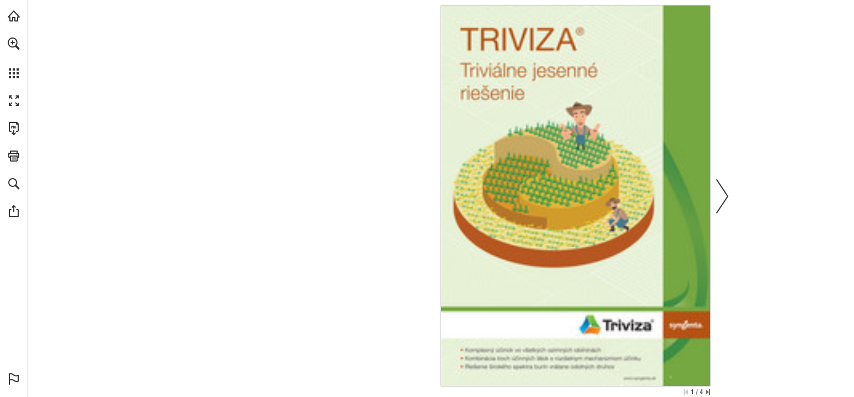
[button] (14, 43)
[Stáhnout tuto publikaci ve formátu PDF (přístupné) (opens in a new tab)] (14, 128)
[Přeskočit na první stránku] (686, 392)
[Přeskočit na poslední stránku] (708, 392)
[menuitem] (14, 57)
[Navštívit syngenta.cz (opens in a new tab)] (14, 16)
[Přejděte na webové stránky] (640, 378)
